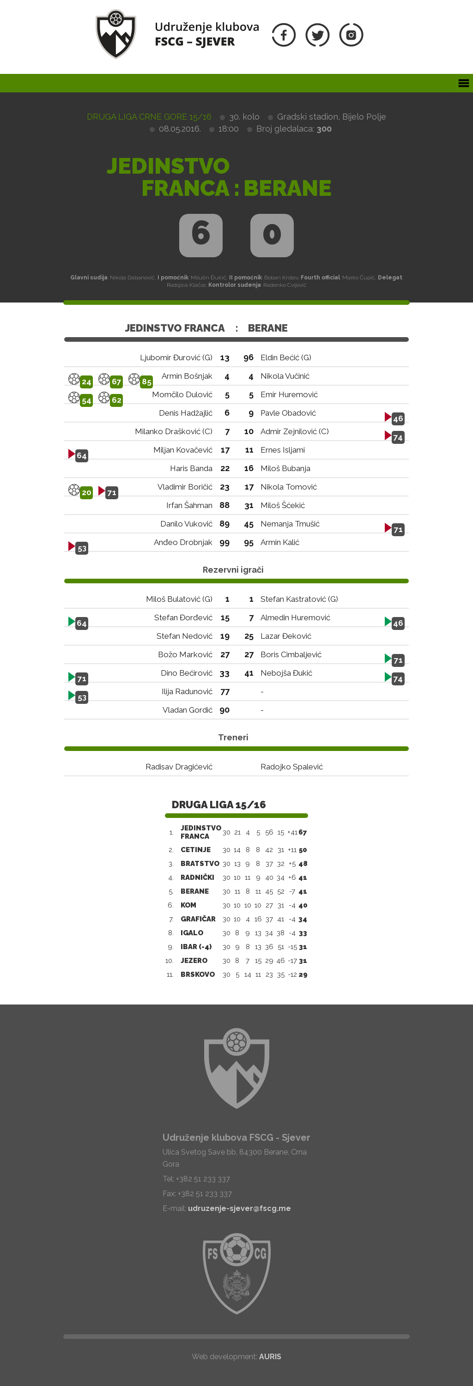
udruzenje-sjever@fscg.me (239, 1208)
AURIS (270, 1356)
